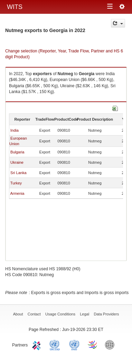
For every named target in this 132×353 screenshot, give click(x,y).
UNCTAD (56, 344)
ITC (38, 344)
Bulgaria (17, 152)
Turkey (16, 183)
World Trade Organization (93, 344)
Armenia (17, 193)
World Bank (111, 344)
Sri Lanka (18, 173)
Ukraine (16, 162)
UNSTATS (74, 344)
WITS (14, 6)
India (14, 130)
